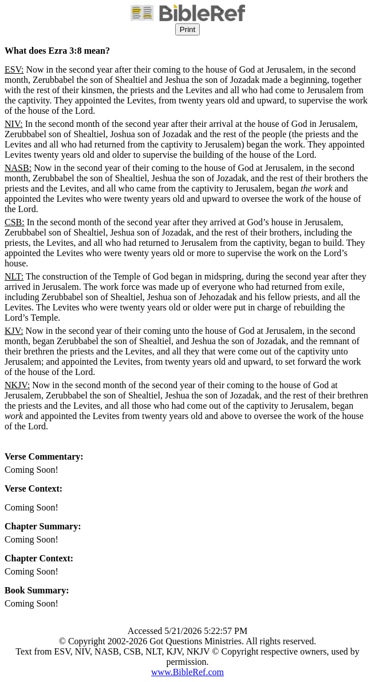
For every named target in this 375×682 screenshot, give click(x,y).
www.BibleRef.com (187, 672)
